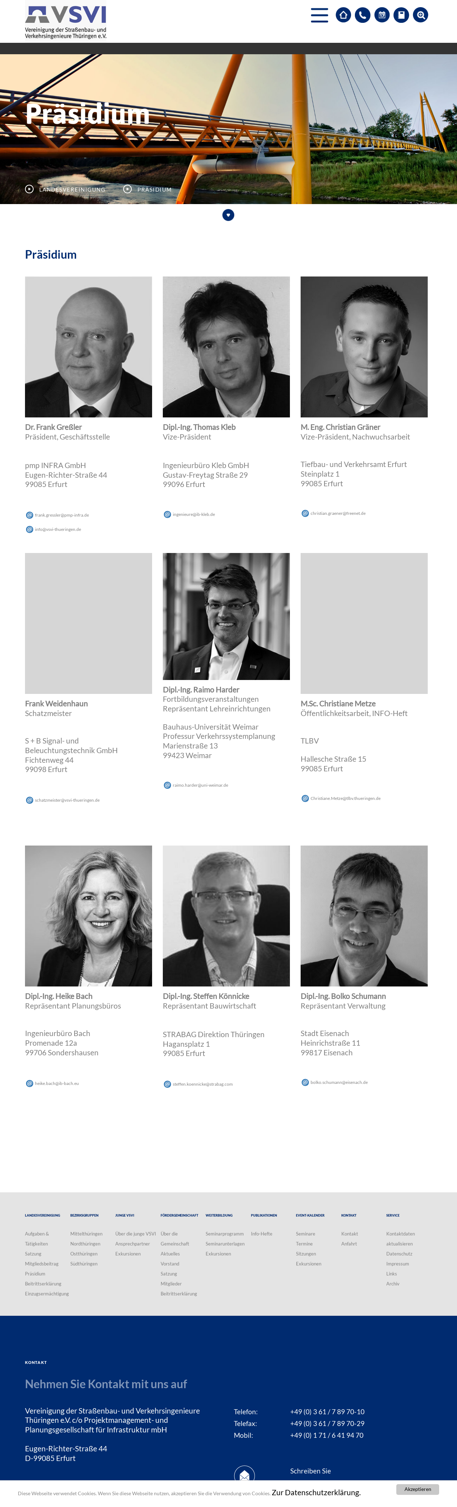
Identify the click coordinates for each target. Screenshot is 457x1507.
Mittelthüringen (86, 1234)
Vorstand (170, 1264)
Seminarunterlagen (225, 1244)
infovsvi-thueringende (58, 529)
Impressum (397, 1264)
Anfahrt (349, 1244)
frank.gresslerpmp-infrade (62, 515)
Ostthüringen (83, 1254)
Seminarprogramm (225, 1234)
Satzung (33, 1254)
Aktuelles (170, 1254)
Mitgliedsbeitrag (42, 1264)
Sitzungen (306, 1254)
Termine (304, 1244)
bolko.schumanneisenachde (339, 1082)
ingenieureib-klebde (194, 514)
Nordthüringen (85, 1244)
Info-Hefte (261, 1234)
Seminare (305, 1234)
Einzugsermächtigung (47, 1294)
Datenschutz (399, 1254)
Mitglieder (171, 1284)
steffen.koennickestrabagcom (203, 1084)
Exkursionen (128, 1254)
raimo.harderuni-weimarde (200, 785)
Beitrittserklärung (43, 1284)
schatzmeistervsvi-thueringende (67, 800)
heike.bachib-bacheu (57, 1083)
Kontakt (349, 1234)
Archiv (393, 1284)
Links (391, 1274)
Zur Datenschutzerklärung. (316, 1492)
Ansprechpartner (132, 1244)
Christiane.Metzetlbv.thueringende (346, 798)
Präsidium (35, 1274)
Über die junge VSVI (135, 1234)
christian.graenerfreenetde (338, 513)
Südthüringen (83, 1264)
